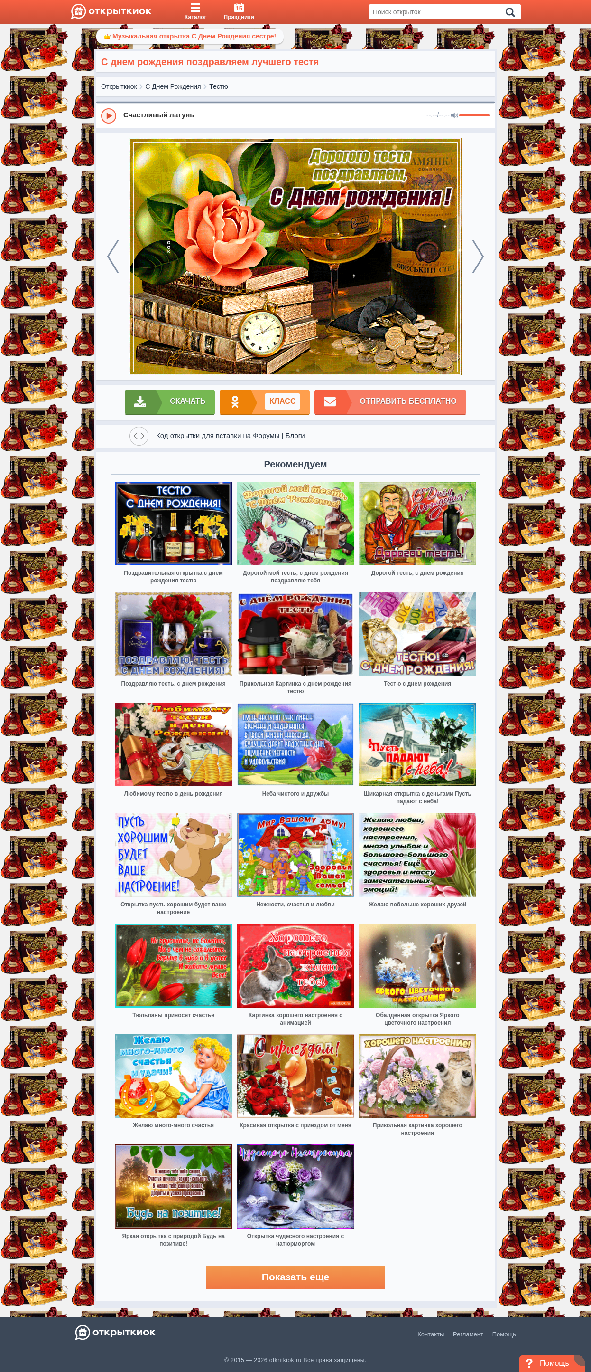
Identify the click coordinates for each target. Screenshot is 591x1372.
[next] (478, 256)
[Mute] (454, 116)
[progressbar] (474, 116)
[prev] (113, 256)
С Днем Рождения (173, 86)
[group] (295, 115)
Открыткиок (119, 86)
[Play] (108, 116)
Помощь (504, 1334)
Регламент (468, 1334)
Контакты (430, 1334)
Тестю (218, 86)
